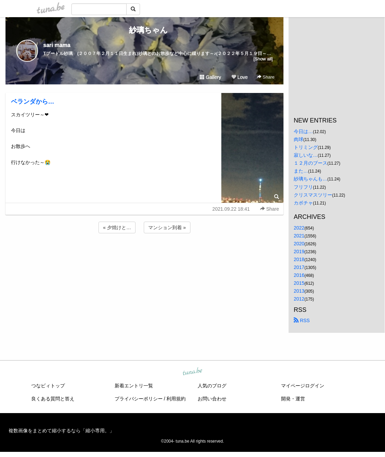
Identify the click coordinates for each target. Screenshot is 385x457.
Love (239, 77)
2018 (299, 259)
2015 (299, 283)
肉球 (298, 139)
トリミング (306, 147)
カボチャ (303, 203)
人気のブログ (212, 385)
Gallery (210, 77)
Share (266, 77)
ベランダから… (32, 101)
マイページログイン (302, 385)
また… (301, 171)
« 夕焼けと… (117, 227)
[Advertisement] (144, 253)
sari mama (56, 45)
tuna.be (192, 371)
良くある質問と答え (52, 398)
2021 (299, 235)
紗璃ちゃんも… (310, 178)
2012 (299, 299)
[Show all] (263, 58)
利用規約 (176, 398)
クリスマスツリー (313, 195)
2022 (299, 228)
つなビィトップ (48, 385)
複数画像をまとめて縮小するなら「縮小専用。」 (61, 430)
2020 (299, 243)
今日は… (303, 131)
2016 (299, 275)
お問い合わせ (212, 398)
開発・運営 (293, 398)
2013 (299, 291)
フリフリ (303, 187)
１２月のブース (310, 163)
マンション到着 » (167, 227)
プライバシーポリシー (139, 398)
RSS (302, 320)
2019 (299, 251)
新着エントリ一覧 (134, 385)
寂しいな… (306, 155)
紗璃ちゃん (144, 30)
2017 (299, 267)
